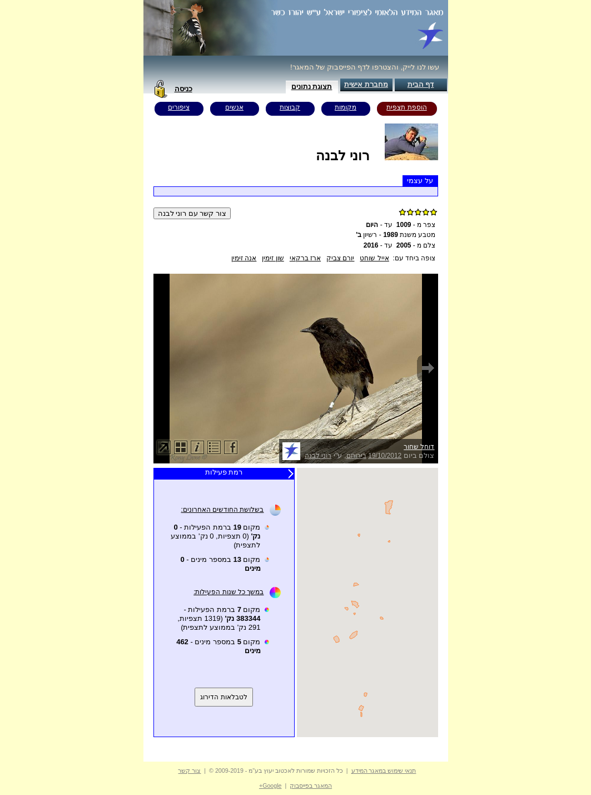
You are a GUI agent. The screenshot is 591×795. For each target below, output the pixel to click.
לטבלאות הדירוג (223, 697)
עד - (379, 225)
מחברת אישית (366, 84)
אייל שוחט (374, 258)
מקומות (345, 107)
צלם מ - (416, 245)
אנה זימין (243, 258)
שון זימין (273, 258)
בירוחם (356, 456)
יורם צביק (340, 258)
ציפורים (179, 107)
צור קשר (189, 770)
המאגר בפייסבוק (311, 785)
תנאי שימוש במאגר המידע (383, 770)
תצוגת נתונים (311, 86)
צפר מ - (416, 225)
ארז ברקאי (305, 258)
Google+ (270, 785)
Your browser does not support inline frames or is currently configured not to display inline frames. (367, 602)
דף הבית (421, 84)
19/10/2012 (384, 456)
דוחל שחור (419, 447)
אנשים (234, 107)
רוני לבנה (318, 456)
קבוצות (290, 107)
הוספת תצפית (406, 107)
